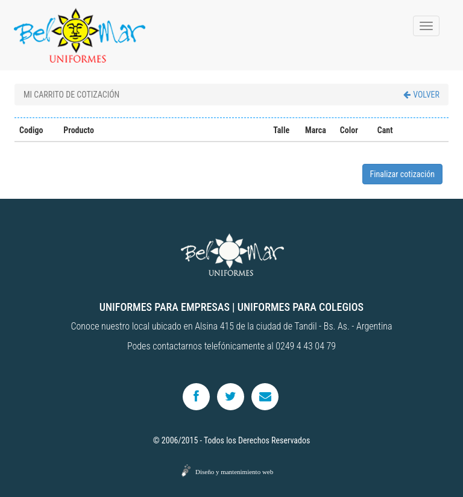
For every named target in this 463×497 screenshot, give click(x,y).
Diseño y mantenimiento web (234, 471)
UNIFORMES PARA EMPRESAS (164, 307)
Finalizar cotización (402, 174)
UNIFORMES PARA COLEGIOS (301, 307)
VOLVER (421, 94)
